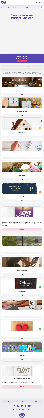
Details (22, 94)
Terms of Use (15, 409)
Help (8, 401)
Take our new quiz (22, 61)
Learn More (29, 7)
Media (22, 401)
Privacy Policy (22, 409)
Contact (35, 401)
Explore (22, 229)
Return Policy (28, 409)
